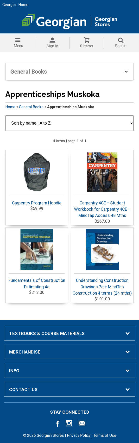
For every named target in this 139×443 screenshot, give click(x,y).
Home (10, 107)
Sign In (52, 46)
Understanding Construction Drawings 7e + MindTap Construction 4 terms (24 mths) (102, 262)
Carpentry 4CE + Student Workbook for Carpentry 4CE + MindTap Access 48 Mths (102, 185)
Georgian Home (15, 4)
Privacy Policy (78, 435)
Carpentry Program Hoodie (37, 178)
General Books (31, 107)
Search (120, 46)
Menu (18, 46)
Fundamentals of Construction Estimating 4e (36, 259)
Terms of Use (104, 435)
